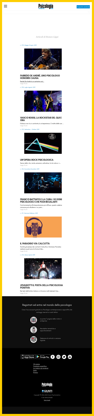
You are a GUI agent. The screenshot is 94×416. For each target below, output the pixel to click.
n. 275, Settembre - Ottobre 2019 (29, 129)
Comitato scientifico (40, 366)
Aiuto (35, 370)
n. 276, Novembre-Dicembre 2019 (29, 169)
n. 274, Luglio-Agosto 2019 (27, 87)
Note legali (47, 400)
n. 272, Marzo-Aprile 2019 (27, 255)
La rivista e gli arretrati (40, 368)
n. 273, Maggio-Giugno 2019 (28, 45)
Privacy (35, 372)
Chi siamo (36, 364)
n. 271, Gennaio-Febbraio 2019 (29, 213)
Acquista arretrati (83, 7)
